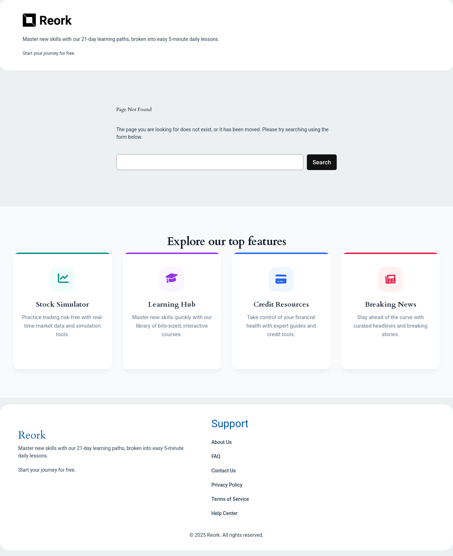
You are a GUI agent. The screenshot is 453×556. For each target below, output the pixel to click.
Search (322, 162)
